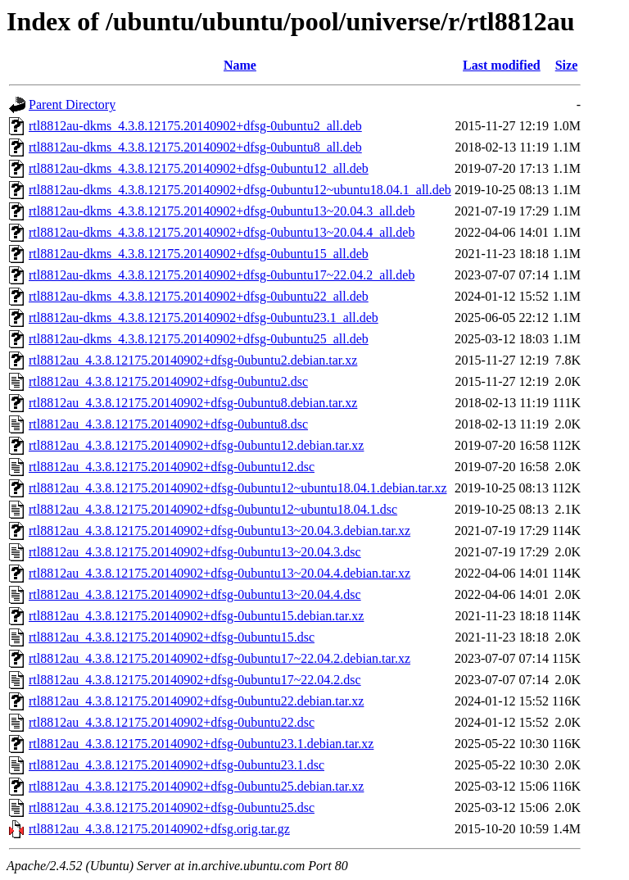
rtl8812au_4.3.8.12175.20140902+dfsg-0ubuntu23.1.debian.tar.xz (201, 744)
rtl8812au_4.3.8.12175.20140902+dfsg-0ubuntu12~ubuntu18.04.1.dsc (213, 509)
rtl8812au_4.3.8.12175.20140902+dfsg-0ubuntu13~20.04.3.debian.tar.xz (219, 531)
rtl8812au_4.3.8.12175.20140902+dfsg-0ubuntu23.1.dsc (176, 765)
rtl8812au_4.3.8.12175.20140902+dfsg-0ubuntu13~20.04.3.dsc (195, 552)
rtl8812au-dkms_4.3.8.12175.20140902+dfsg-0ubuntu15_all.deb (199, 254)
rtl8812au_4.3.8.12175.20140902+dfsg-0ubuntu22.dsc (171, 722)
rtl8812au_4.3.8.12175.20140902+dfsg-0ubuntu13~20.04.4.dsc (195, 594)
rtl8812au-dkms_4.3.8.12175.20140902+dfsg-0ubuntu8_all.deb (195, 147)
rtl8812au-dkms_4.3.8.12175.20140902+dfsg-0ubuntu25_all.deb (199, 339)
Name (240, 65)
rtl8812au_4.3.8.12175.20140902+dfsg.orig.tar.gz (159, 829)
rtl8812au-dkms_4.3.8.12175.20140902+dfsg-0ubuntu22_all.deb (199, 296)
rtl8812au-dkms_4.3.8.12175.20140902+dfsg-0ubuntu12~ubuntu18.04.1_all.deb (240, 190)
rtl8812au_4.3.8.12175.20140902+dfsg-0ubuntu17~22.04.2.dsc (195, 680)
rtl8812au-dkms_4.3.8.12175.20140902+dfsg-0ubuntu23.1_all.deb (203, 317)
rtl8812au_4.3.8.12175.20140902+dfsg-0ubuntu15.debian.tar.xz (196, 616)
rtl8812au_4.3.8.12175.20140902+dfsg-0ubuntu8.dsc (168, 424)
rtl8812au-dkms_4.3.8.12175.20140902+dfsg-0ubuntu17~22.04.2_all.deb (221, 275)
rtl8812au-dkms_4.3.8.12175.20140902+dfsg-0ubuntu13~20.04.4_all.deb (221, 232)
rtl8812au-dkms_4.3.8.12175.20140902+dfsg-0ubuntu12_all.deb (199, 168)
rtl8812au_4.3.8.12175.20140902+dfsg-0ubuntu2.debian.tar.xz (193, 360)
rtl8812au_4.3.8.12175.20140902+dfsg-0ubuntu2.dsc (168, 381)
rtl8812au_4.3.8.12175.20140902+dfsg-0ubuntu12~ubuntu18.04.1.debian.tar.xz (238, 488)
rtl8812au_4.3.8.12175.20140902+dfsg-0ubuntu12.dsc (171, 467)
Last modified (502, 65)
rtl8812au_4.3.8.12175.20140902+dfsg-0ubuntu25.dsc (171, 807)
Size (566, 65)
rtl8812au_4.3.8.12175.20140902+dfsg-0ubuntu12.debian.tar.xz (196, 445)
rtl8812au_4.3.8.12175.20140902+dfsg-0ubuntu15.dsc (171, 637)
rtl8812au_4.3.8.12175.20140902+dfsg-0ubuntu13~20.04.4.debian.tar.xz (219, 573)
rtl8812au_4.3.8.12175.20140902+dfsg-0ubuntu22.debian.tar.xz (196, 701)
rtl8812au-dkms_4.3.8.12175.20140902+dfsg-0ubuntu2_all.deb (195, 126)
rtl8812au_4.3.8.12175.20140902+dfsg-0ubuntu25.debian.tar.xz (196, 786)
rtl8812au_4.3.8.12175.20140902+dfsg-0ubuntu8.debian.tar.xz (193, 403)
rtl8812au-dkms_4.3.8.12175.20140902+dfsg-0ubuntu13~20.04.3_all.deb (221, 211)
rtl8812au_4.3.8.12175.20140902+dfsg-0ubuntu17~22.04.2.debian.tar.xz (219, 658)
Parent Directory (72, 104)
